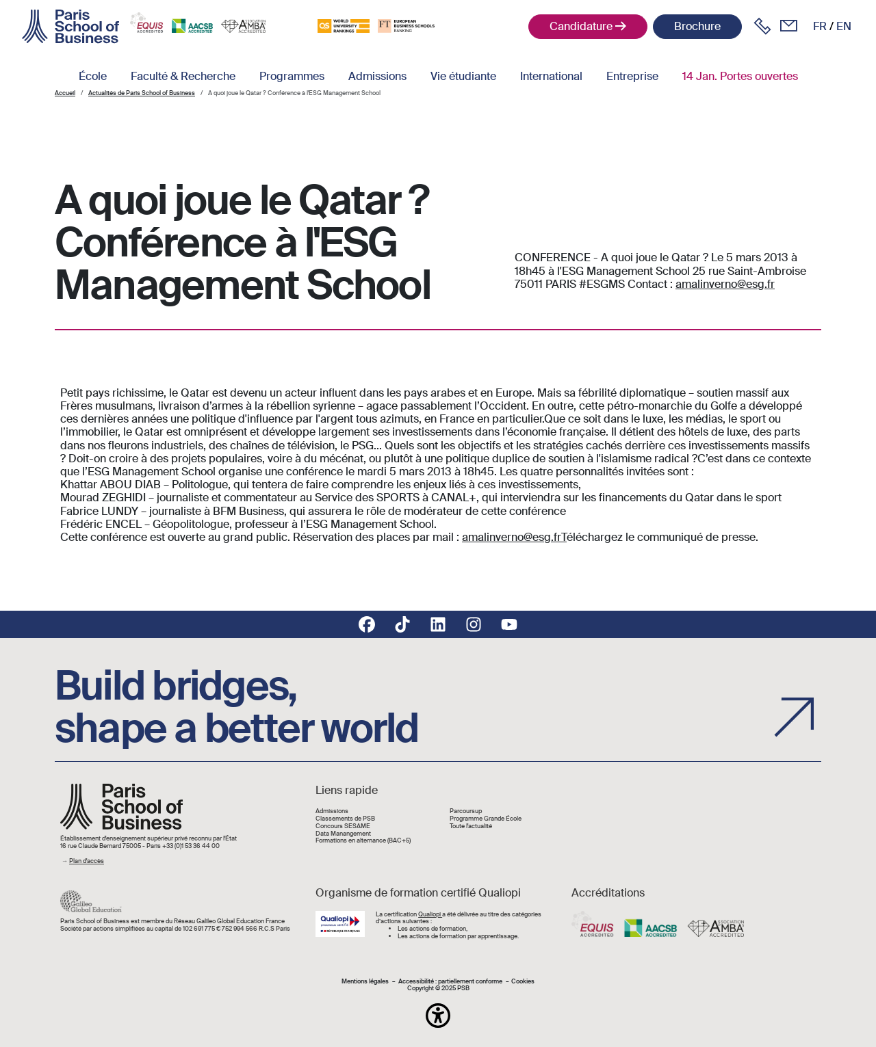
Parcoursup (466, 811)
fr (820, 26)
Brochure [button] (697, 26)
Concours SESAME (342, 826)
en (843, 26)
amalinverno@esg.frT (514, 537)
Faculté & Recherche (183, 76)
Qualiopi (430, 914)
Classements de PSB (345, 819)
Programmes (291, 76)
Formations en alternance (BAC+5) (363, 841)
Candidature (581, 26)
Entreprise (632, 76)
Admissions (377, 76)
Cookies (522, 982)
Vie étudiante (463, 76)
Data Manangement (343, 834)
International (551, 76)
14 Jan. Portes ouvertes (740, 76)
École (93, 76)
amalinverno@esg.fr (725, 284)
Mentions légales (365, 981)
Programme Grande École (485, 819)
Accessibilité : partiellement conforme (450, 981)
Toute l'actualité (471, 826)
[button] (438, 1015)
